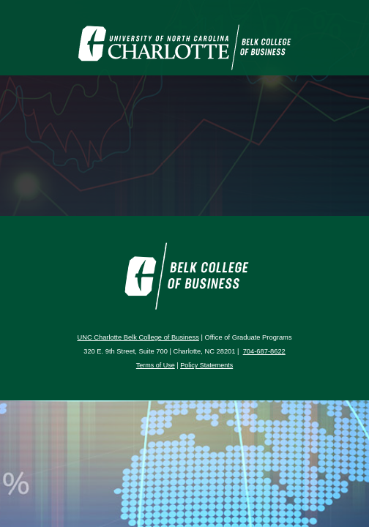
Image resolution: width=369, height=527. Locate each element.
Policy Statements (206, 365)
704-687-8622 (264, 351)
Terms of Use (155, 365)
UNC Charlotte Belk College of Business (137, 337)
